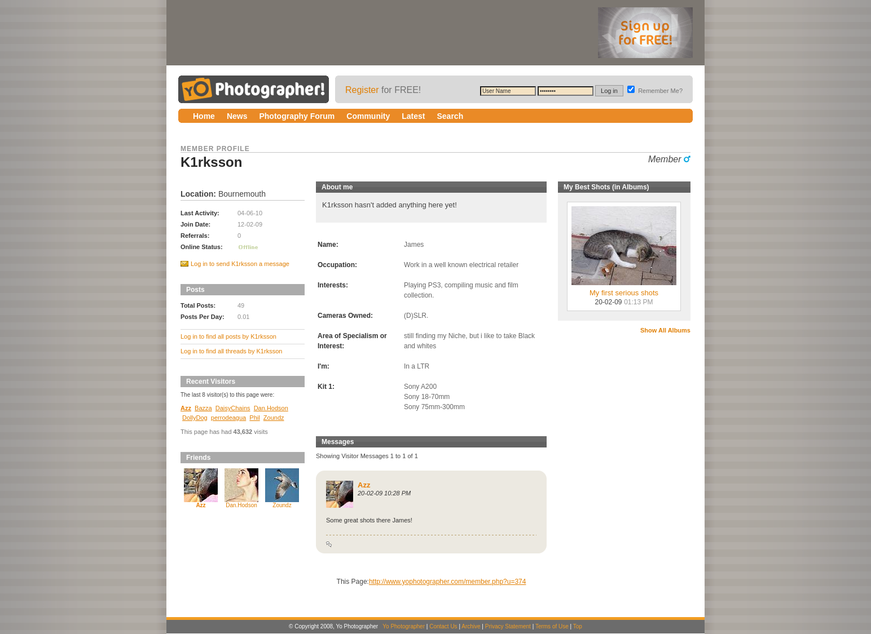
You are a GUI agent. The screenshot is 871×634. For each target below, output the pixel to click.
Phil (254, 417)
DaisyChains (232, 408)
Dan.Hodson (271, 408)
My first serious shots (623, 289)
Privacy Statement (508, 626)
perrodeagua (228, 417)
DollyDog (195, 417)
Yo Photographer (403, 626)
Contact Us (443, 626)
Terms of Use (552, 626)
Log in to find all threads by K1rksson (231, 351)
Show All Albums (665, 330)
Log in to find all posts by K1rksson (228, 336)
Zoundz (273, 417)
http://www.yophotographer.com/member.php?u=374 (447, 582)
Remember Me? (655, 90)
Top (577, 626)
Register (362, 90)
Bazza (203, 408)
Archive (470, 626)
